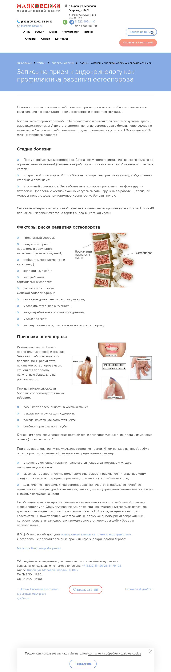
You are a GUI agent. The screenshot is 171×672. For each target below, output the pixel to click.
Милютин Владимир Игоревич (39, 548)
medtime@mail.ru (31, 25)
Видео (121, 31)
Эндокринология (63, 63)
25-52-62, (35, 21)
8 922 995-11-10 (85, 21)
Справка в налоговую (138, 42)
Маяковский (24, 63)
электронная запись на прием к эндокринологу (96, 534)
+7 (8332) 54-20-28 (94, 566)
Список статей (85, 589)
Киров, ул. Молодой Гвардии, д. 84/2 (52, 570)
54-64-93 (47, 21)
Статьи (41, 63)
